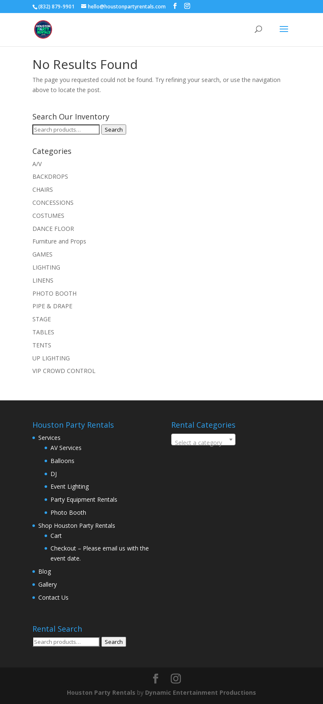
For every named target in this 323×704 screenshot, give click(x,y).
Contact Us (53, 597)
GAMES (42, 254)
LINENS (42, 280)
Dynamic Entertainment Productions (200, 692)
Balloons (62, 461)
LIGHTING (46, 267)
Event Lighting (69, 486)
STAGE (41, 319)
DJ (53, 474)
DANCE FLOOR (53, 229)
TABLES (43, 332)
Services (49, 438)
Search (114, 129)
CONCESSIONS (53, 202)
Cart (56, 536)
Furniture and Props (59, 241)
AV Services (66, 448)
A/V (37, 164)
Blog (44, 571)
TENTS (41, 345)
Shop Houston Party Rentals (76, 525)
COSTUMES (48, 216)
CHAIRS (42, 189)
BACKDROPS (50, 176)
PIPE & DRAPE (52, 306)
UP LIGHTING (51, 358)
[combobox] (203, 439)
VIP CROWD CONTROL (63, 371)
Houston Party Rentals (101, 692)
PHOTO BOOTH (54, 293)
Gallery (47, 584)
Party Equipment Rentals (83, 499)
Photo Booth (68, 512)
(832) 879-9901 (56, 6)
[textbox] (203, 443)
